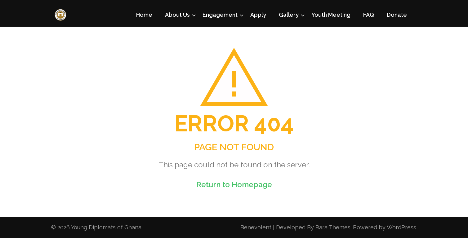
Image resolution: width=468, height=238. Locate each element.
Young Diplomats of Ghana (106, 227)
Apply (258, 14)
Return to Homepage (234, 184)
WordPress (401, 227)
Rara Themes (332, 227)
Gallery (289, 14)
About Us (177, 14)
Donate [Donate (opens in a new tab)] (397, 14)
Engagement (220, 14)
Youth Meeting (330, 14)
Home (144, 14)
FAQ (368, 14)
